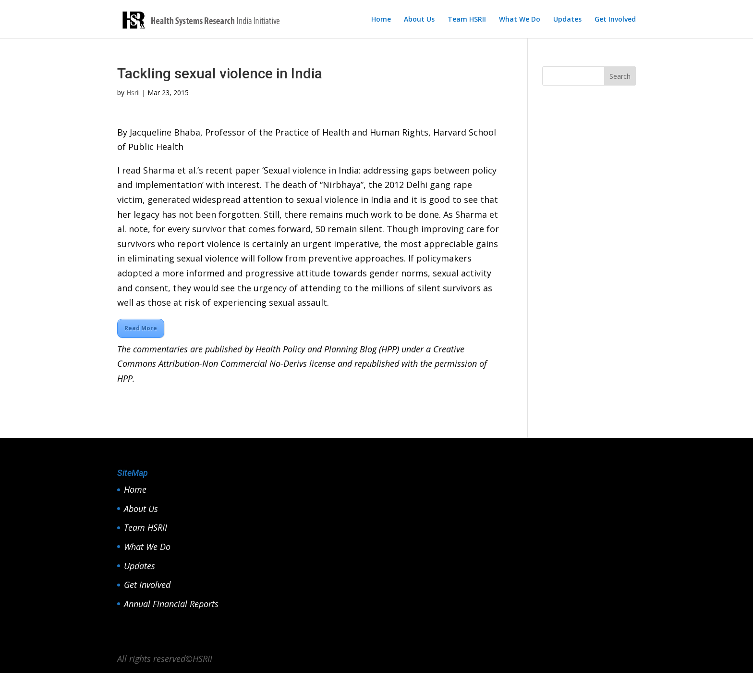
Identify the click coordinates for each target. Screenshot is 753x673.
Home (381, 20)
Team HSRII (467, 20)
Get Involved (615, 20)
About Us (419, 20)
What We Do (519, 20)
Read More (140, 328)
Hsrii (133, 92)
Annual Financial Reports (171, 604)
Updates (567, 20)
